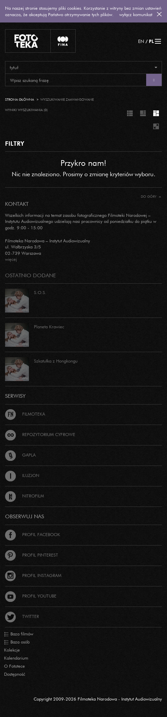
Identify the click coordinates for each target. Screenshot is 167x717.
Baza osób (17, 642)
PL (151, 41)
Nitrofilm (24, 495)
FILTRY (14, 143)
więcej (11, 259)
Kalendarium (16, 658)
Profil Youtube (30, 596)
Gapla (20, 455)
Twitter (22, 616)
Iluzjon (22, 475)
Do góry (151, 196)
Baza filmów (18, 634)
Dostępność (14, 674)
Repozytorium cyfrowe (40, 434)
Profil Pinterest (31, 555)
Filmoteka (25, 414)
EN (141, 41)
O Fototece (14, 666)
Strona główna (19, 99)
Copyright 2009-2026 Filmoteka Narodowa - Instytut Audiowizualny (98, 699)
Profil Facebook (32, 534)
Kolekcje (12, 650)
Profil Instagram (33, 575)
